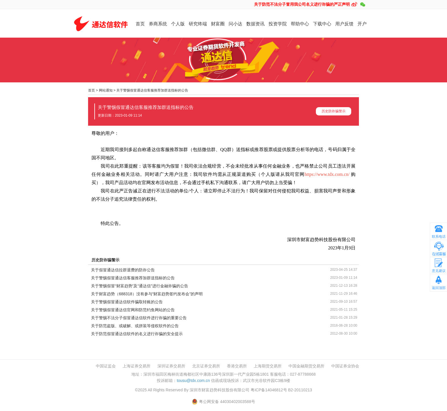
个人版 (178, 23)
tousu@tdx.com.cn (193, 380)
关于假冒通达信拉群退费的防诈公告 (123, 270)
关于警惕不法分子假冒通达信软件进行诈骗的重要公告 (139, 318)
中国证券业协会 (345, 366)
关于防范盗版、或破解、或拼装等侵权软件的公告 (135, 325)
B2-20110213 (300, 390)
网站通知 (106, 90)
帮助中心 (300, 23)
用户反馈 (344, 23)
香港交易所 (237, 366)
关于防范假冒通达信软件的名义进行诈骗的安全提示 (137, 333)
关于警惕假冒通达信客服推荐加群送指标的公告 (152, 90)
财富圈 (218, 23)
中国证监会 (106, 366)
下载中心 (322, 23)
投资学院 (278, 23)
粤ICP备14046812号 (269, 390)
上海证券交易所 (137, 366)
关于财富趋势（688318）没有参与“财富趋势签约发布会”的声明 (147, 294)
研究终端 (198, 23)
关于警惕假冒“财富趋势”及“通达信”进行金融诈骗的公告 (139, 286)
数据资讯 (255, 23)
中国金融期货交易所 (306, 366)
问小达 (235, 23)
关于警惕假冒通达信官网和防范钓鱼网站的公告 (133, 310)
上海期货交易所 (268, 366)
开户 (362, 23)
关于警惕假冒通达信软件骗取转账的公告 (127, 302)
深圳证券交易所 (171, 366)
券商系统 (158, 23)
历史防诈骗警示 (334, 111)
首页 (140, 23)
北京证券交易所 (206, 366)
